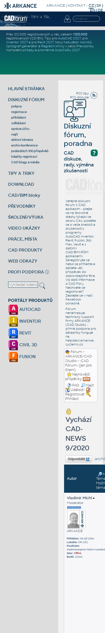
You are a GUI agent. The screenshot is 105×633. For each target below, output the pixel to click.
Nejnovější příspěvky (77, 376)
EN (92, 10)
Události (74, 390)
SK (98, 5)
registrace (19, 112)
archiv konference (24, 145)
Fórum (76, 352)
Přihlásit (72, 399)
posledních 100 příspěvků (29, 151)
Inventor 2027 (17, 42)
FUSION (22, 356)
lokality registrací (24, 157)
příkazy (28, 50)
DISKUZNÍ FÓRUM (26, 99)
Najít (87, 385)
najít (14, 134)
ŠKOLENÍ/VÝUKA (25, 217)
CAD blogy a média (25, 162)
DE (100, 10)
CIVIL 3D (22, 344)
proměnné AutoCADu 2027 (59, 50)
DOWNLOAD (21, 184)
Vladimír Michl (81, 498)
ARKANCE (55, 5)
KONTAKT (76, 5)
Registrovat (75, 394)
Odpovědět (78, 459)
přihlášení (18, 117)
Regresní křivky (52, 46)
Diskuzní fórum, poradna (78, 127)
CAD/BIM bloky (24, 195)
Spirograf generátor (22, 46)
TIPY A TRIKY (21, 173)
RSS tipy (82, 93)
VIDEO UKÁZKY (24, 228)
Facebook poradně (73, 301)
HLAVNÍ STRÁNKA (26, 88)
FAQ (75, 385)
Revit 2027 (46, 42)
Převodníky (84, 46)
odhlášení (18, 123)
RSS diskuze (79, 97)
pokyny (16, 106)
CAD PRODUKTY (25, 250)
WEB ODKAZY (22, 261)
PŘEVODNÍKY (22, 206)
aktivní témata (22, 140)
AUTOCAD (24, 309)
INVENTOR (24, 321)
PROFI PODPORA (26, 272)
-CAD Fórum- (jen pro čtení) (78, 365)
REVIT (19, 333)
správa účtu (20, 129)
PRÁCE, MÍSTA (22, 239)
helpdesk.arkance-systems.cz (80, 342)
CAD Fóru (75, 284)
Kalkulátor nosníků (78, 42)
